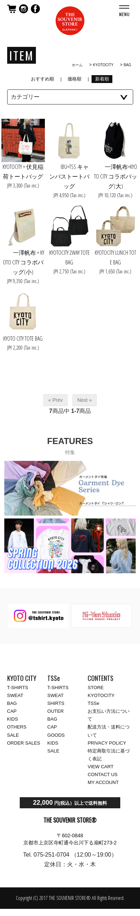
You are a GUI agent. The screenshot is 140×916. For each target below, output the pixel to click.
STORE (96, 687)
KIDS (12, 719)
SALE (13, 735)
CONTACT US (102, 774)
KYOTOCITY (103, 65)
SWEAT (15, 695)
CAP (12, 711)
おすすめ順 (43, 79)
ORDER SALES (23, 743)
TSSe (93, 703)
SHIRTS (55, 703)
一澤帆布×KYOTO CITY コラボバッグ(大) (115, 176)
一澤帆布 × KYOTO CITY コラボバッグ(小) (23, 262)
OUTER (55, 711)
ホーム (77, 65)
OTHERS (17, 727)
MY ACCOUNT (103, 782)
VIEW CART (100, 766)
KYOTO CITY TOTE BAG (23, 338)
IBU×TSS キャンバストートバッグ (69, 176)
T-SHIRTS (17, 687)
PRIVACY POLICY (107, 743)
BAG (127, 65)
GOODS (56, 735)
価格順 (74, 79)
